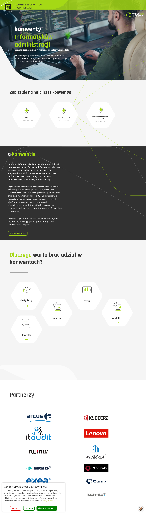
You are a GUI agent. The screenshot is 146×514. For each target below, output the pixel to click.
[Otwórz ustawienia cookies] (141, 509)
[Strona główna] (26, 8)
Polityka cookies (50, 500)
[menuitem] (62, 5)
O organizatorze (19, 257)
